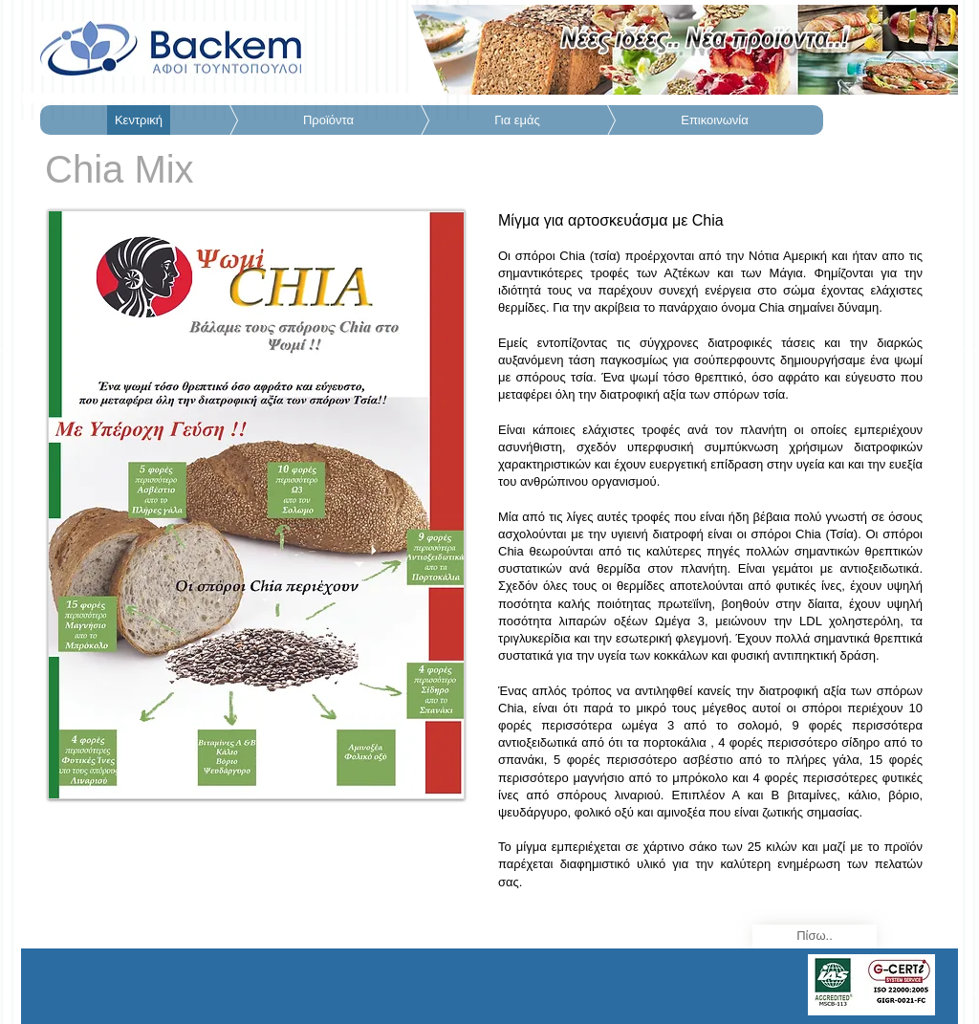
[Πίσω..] (814, 936)
